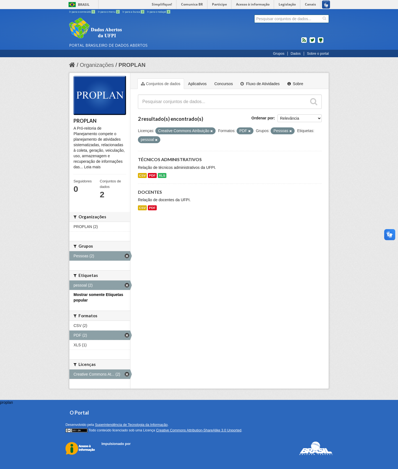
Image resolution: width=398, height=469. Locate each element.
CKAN (110, 450)
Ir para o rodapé (158, 12)
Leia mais (92, 167)
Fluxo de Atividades (259, 84)
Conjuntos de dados (160, 84)
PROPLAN (132, 65)
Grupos (278, 54)
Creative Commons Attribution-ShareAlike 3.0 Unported (199, 430)
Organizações (97, 65)
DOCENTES (150, 192)
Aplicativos (197, 84)
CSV (142, 175)
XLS (162, 175)
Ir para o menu (109, 12)
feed (304, 42)
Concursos (223, 84)
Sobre (295, 84)
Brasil (84, 4)
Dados (295, 54)
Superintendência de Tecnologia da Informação (131, 425)
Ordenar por (263, 118)
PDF (152, 175)
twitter (312, 42)
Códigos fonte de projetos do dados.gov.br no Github (320, 42)
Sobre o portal (318, 54)
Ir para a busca (133, 12)
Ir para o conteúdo (82, 12)
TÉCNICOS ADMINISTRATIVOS (170, 159)
